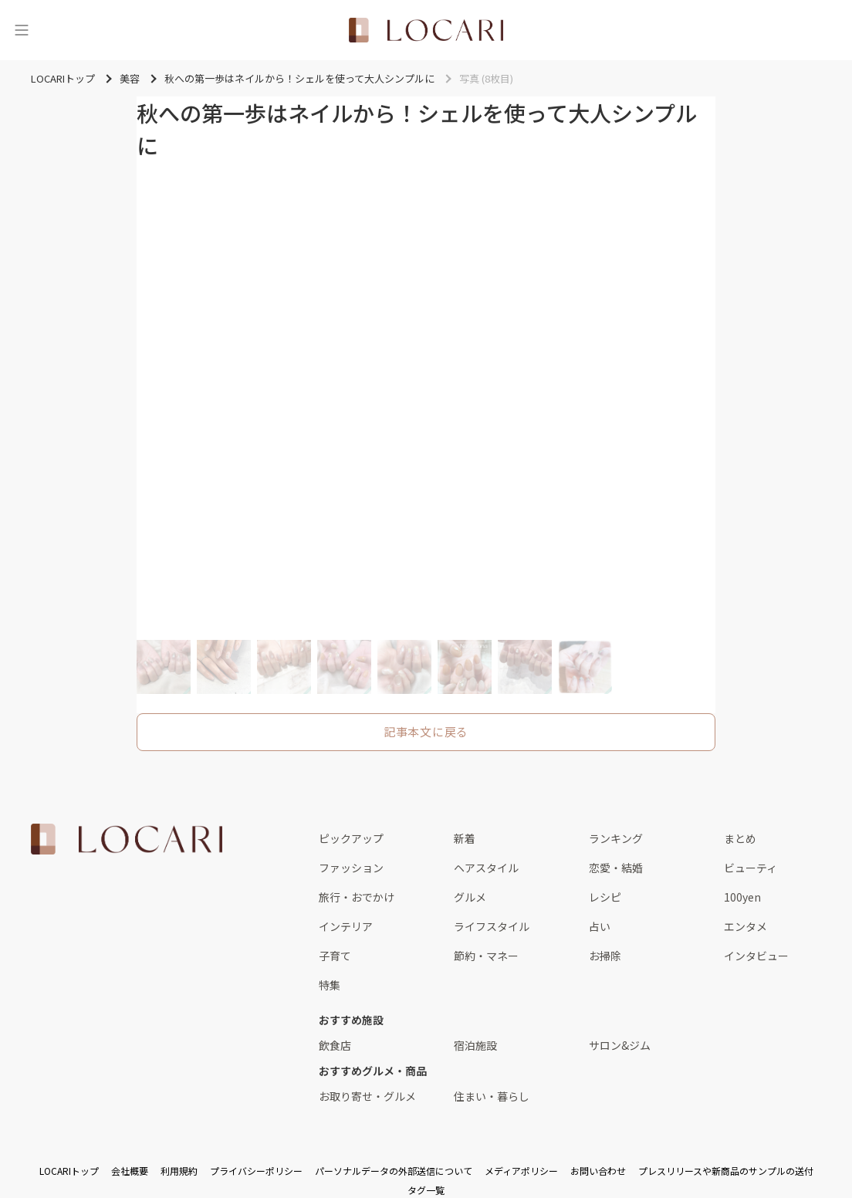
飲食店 (335, 1045)
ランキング (616, 838)
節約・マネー (486, 955)
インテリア (346, 926)
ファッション (351, 867)
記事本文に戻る (426, 731)
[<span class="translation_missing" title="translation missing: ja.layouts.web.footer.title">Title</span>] (126, 839)
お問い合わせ (598, 1170)
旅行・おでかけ (356, 897)
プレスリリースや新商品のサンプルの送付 (725, 1170)
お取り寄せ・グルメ (367, 1096)
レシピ (605, 897)
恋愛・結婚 (616, 867)
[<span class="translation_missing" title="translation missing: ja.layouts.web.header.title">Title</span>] (426, 30)
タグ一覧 (426, 1189)
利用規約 (179, 1170)
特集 (329, 985)
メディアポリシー (521, 1170)
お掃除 (605, 955)
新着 (464, 838)
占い (599, 926)
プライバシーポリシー (256, 1170)
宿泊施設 (475, 1045)
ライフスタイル (491, 926)
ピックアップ (351, 838)
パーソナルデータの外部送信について (393, 1170)
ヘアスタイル (486, 867)
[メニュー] (21, 30)
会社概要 (129, 1170)
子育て (335, 955)
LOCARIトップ (69, 1170)
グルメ (470, 897)
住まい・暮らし (491, 1096)
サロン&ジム (620, 1045)
